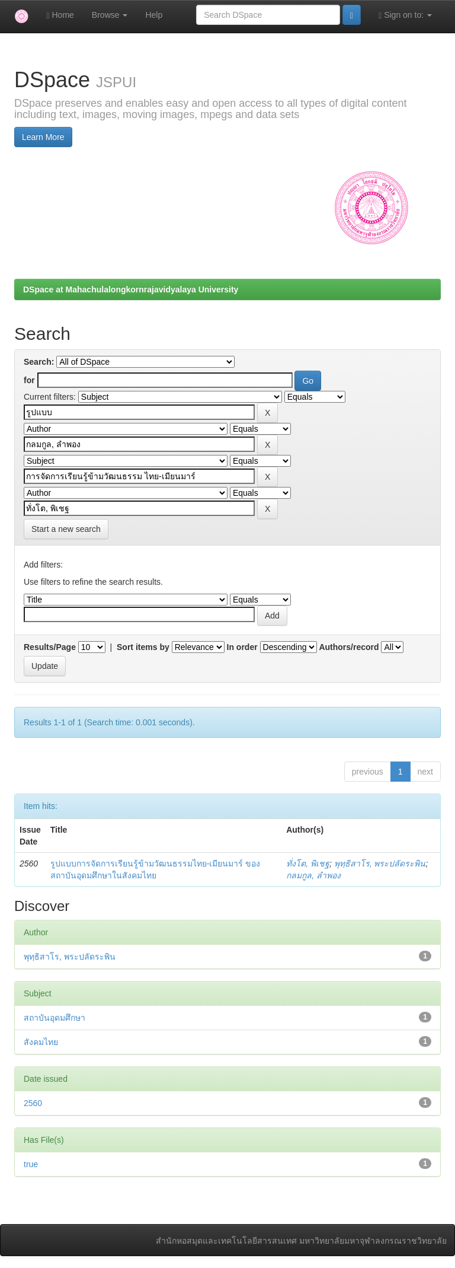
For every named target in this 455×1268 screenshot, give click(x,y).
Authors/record (349, 647)
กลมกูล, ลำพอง (313, 875)
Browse (110, 15)
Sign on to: (405, 15)
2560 (33, 1103)
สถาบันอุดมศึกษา (54, 1017)
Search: (39, 362)
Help (153, 15)
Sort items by (143, 647)
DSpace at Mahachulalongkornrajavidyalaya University (130, 289)
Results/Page (50, 647)
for (29, 380)
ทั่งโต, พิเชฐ (307, 863)
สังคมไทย (41, 1042)
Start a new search (66, 529)
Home (59, 15)
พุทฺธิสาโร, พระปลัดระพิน (380, 863)
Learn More (43, 137)
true (31, 1164)
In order (242, 647)
